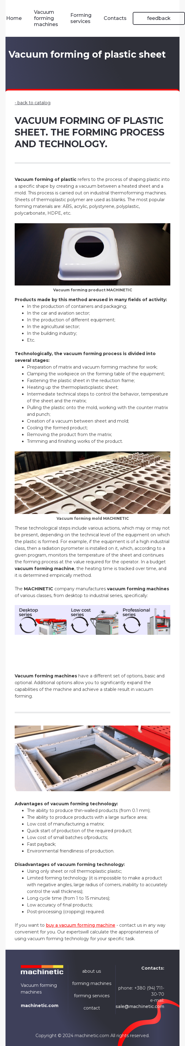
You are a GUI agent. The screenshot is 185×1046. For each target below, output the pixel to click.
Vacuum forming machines (46, 18)
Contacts (115, 18)
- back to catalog (32, 102)
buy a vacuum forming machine (80, 925)
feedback (159, 18)
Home (14, 18)
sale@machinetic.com (140, 1006)
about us (91, 971)
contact (91, 1008)
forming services (91, 995)
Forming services (80, 18)
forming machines (91, 983)
